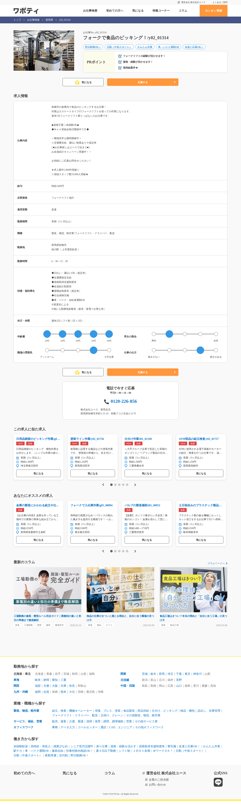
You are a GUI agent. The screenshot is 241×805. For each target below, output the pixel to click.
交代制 (63, 759)
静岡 (46, 683)
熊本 (63, 695)
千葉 (179, 677)
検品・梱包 (187, 714)
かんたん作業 (144, 47)
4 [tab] (123, 487)
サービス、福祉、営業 (28, 725)
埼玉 (170, 677)
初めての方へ (114, 10)
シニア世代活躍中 (82, 750)
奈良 (72, 689)
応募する (142, 84)
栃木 (153, 677)
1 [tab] (111, 487)
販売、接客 (59, 725)
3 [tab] (119, 487)
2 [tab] (115, 487)
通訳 (103, 731)
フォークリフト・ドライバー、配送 (75, 719)
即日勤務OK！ (93, 47)
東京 (187, 677)
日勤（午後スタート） (28, 759)
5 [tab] (127, 487)
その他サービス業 (146, 725)
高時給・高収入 (41, 750)
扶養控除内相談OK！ (79, 754)
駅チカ (18, 754)
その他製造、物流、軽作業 (143, 719)
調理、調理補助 (113, 725)
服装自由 (57, 754)
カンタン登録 (213, 10)
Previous (103, 487)
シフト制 (124, 754)
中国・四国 (127, 689)
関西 (16, 689)
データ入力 (68, 731)
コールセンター (88, 731)
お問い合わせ (157, 788)
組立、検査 (59, 714)
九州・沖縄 (21, 695)
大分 (72, 695)
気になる (138, 10)
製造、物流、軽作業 (26, 714)
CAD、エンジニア (120, 731)
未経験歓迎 (21, 750)
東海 (16, 683)
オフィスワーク (24, 731)
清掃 (89, 725)
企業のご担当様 (159, 783)
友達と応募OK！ (194, 47)
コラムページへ (216, 566)
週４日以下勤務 (106, 754)
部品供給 (143, 714)
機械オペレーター (80, 714)
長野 (179, 683)
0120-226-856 (124, 403)
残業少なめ (60, 750)
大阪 (55, 689)
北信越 (124, 683)
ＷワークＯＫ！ (163, 754)
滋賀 (38, 689)
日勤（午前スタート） (119, 47)
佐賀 (46, 695)
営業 (129, 725)
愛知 (55, 683)
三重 (63, 683)
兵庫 (63, 689)
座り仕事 (102, 750)
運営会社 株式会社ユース (193, 2)
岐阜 (38, 683)
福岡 (38, 695)
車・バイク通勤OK (168, 47)
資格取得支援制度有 (152, 750)
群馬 (162, 677)
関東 (123, 677)
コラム (183, 10)
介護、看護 (76, 725)
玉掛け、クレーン (112, 719)
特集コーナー (161, 10)
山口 (179, 689)
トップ (17, 20)
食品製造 (129, 714)
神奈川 (197, 677)
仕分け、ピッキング (165, 714)
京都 (46, 689)
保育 (98, 725)
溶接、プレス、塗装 (107, 714)
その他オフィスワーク (149, 731)
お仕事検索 (90, 10)
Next (135, 487)
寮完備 (172, 750)
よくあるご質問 (219, 2)
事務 (55, 731)
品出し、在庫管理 (209, 714)
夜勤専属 (50, 759)
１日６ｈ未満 (141, 754)
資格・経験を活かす (123, 750)
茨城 (145, 677)
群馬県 (49, 20)
